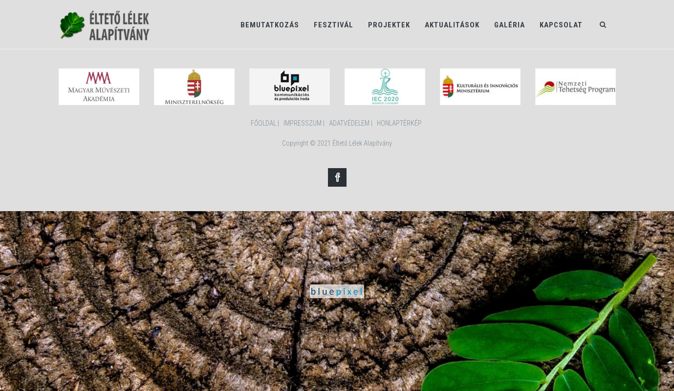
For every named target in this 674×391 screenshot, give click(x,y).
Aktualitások (452, 25)
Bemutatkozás (269, 25)
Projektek (389, 25)
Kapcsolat (561, 25)
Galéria (509, 25)
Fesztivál (333, 25)
